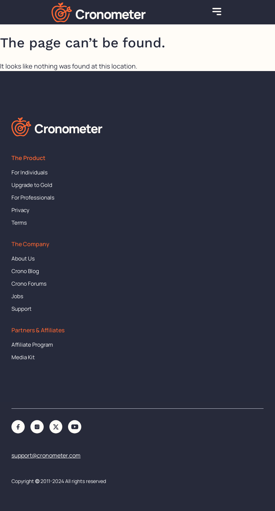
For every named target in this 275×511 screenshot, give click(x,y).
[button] (217, 12)
